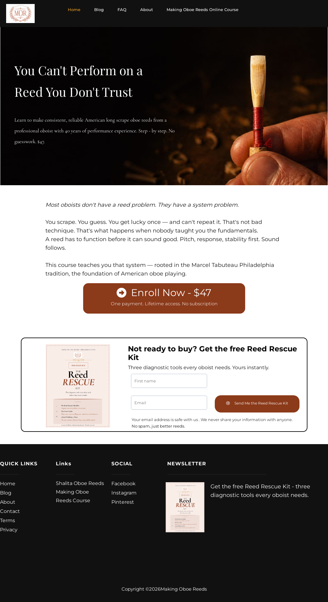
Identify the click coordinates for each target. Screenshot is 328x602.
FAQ (122, 9)
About (146, 9)
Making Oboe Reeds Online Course (202, 9)
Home (74, 9)
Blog (99, 9)
